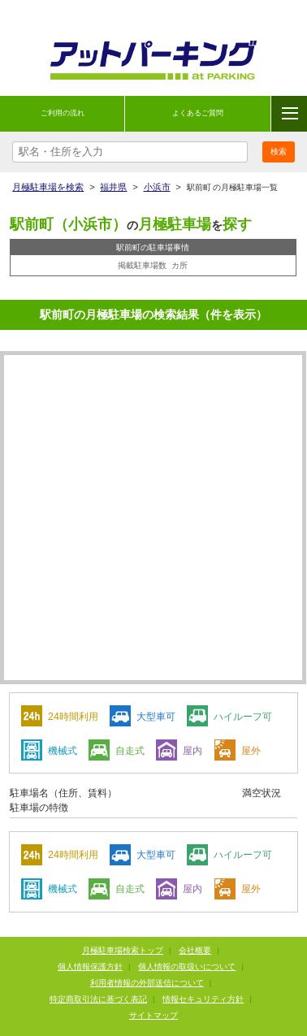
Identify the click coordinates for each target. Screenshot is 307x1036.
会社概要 (195, 950)
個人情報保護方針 (90, 966)
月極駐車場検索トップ (122, 950)
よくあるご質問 (197, 113)
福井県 (113, 187)
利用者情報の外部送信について (147, 982)
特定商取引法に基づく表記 (98, 999)
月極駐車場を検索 (48, 187)
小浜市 (157, 187)
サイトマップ (153, 1015)
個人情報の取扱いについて (187, 966)
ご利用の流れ (62, 113)
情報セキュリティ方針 (203, 999)
